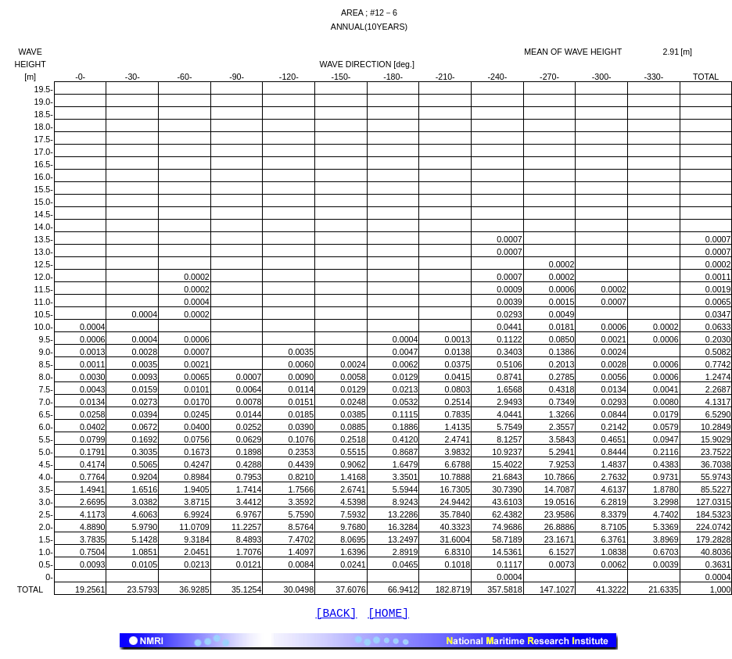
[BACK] (336, 615)
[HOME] (388, 615)
